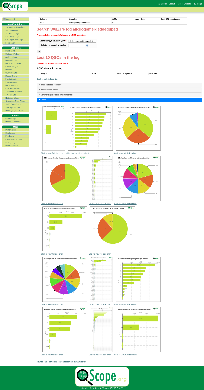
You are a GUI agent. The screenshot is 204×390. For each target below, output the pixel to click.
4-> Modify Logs (12, 36)
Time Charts (10, 95)
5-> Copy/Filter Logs (14, 40)
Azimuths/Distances (13, 92)
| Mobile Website (184, 4)
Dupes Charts (11, 76)
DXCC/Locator (11, 85)
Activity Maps (11, 57)
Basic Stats (10, 51)
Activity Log (10, 142)
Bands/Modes (11, 60)
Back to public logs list (47, 79)
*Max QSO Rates (12, 107)
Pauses (8, 70)
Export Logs (10, 118)
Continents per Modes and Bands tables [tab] (56, 95)
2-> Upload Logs (12, 30)
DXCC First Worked (13, 63)
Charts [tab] (42, 99)
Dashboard (10, 19)
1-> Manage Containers (15, 27)
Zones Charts (11, 82)
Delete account (11, 145)
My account (162, 4)
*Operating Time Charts (15, 101)
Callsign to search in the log (53, 45)
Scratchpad (10, 133)
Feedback (9, 136)
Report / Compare (13, 122)
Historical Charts (12, 98)
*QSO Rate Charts (13, 104)
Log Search (10, 43)
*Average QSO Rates (14, 110)
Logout (172, 4)
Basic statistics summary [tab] (49, 85)
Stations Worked (12, 54)
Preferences (10, 130)
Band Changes (11, 66)
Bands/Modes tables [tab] (48, 89)
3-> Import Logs (12, 33)
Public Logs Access (13, 139)
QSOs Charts (11, 73)
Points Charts (11, 79)
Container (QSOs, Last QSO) (53, 41)
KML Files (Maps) (12, 88)
